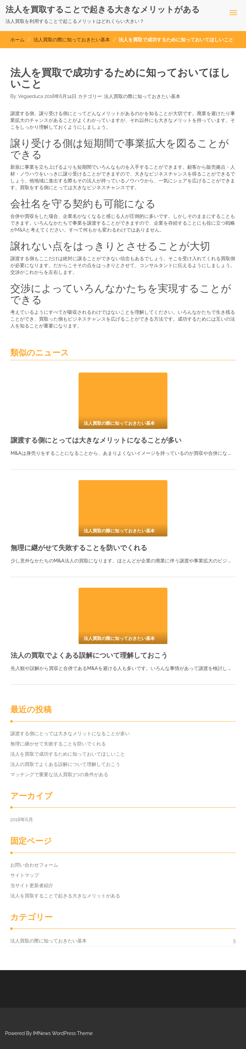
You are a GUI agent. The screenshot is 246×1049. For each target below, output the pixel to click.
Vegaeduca (30, 96)
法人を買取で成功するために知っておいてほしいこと (67, 754)
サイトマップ (24, 875)
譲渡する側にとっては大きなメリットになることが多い (96, 440)
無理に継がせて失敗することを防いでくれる (79, 548)
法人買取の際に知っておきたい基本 (71, 39)
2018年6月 (21, 819)
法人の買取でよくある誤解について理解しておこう (89, 655)
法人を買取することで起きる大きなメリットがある (102, 9)
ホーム (17, 39)
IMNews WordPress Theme (63, 1033)
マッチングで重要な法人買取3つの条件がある (59, 774)
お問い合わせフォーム (34, 865)
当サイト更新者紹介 (31, 885)
